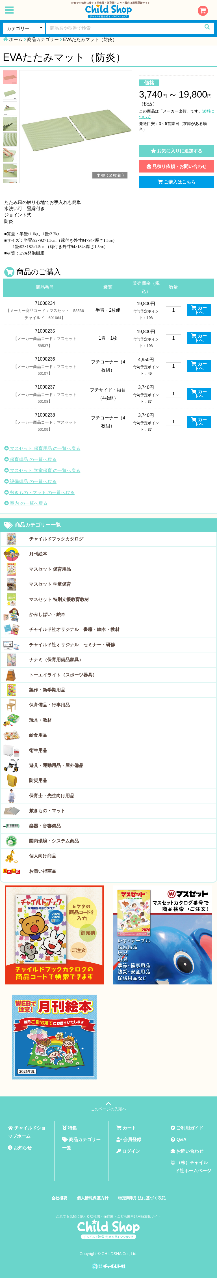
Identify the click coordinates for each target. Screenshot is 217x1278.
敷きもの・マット (47, 810)
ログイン (128, 1151)
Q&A (178, 1139)
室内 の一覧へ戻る (25, 503)
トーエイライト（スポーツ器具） (63, 675)
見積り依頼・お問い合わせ (177, 166)
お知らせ (20, 1147)
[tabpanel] (75, 126)
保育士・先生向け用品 (51, 795)
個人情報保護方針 (92, 1198)
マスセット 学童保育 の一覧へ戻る (42, 470)
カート (126, 1128)
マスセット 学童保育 (50, 584)
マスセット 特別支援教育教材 (59, 599)
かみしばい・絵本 (47, 614)
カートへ (199, 310)
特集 (69, 1128)
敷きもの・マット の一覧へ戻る (39, 492)
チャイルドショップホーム (27, 1132)
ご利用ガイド (187, 1128)
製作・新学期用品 (47, 690)
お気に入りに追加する (176, 150)
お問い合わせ (187, 1151)
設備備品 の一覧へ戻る (30, 481)
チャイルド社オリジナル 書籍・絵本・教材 (74, 629)
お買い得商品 (42, 871)
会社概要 (59, 1198)
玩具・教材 (40, 720)
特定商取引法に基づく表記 (142, 1198)
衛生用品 (38, 750)
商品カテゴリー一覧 (32, 525)
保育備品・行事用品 (49, 704)
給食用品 (38, 735)
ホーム (16, 39)
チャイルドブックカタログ (56, 538)
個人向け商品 (42, 856)
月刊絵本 (38, 553)
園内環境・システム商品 (54, 841)
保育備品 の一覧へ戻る (30, 459)
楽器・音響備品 (45, 826)
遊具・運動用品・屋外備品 (56, 765)
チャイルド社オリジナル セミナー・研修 (72, 644)
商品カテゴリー (43, 39)
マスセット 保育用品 (50, 569)
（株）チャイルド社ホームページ (191, 1166)
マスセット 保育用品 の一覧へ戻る (42, 448)
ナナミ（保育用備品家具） (56, 659)
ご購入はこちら (177, 182)
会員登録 (128, 1139)
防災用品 (38, 780)
